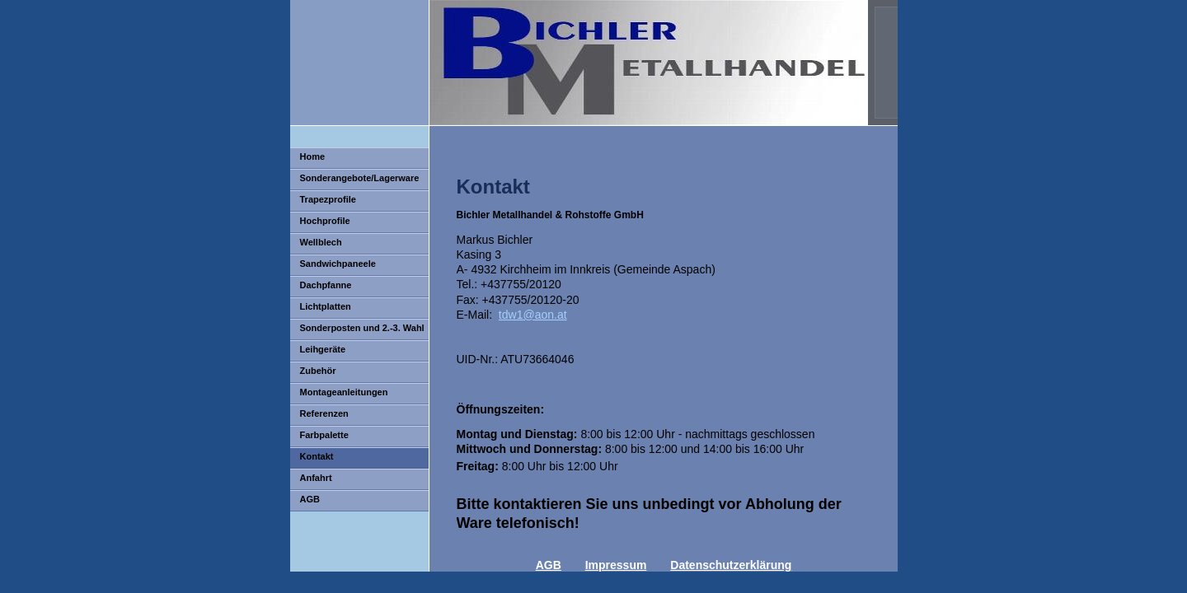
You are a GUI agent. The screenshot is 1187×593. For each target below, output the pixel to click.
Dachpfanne (326, 285)
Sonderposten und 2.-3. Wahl (362, 328)
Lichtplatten (325, 306)
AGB (310, 499)
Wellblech (321, 242)
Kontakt (317, 456)
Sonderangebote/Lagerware (360, 178)
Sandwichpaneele (338, 263)
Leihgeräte (323, 349)
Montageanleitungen (344, 392)
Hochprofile (325, 221)
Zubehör (318, 371)
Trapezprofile (328, 199)
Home (313, 156)
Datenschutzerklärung (730, 565)
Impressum (616, 565)
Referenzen (324, 413)
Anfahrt (316, 478)
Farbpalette (324, 435)
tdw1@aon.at (533, 314)
